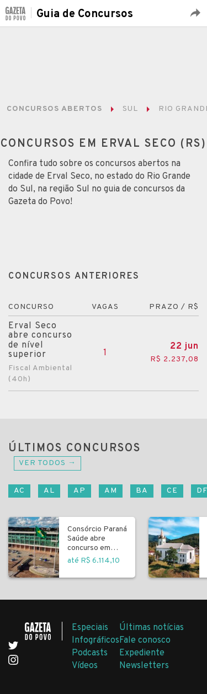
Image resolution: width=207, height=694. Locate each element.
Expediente (141, 653)
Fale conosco (145, 640)
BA (142, 490)
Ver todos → (47, 463)
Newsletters (144, 665)
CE (172, 490)
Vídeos (85, 665)
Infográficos (95, 640)
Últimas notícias (151, 627)
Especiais (90, 627)
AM (110, 490)
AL (49, 490)
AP (79, 490)
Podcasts (90, 653)
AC (19, 490)
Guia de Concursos (84, 14)
